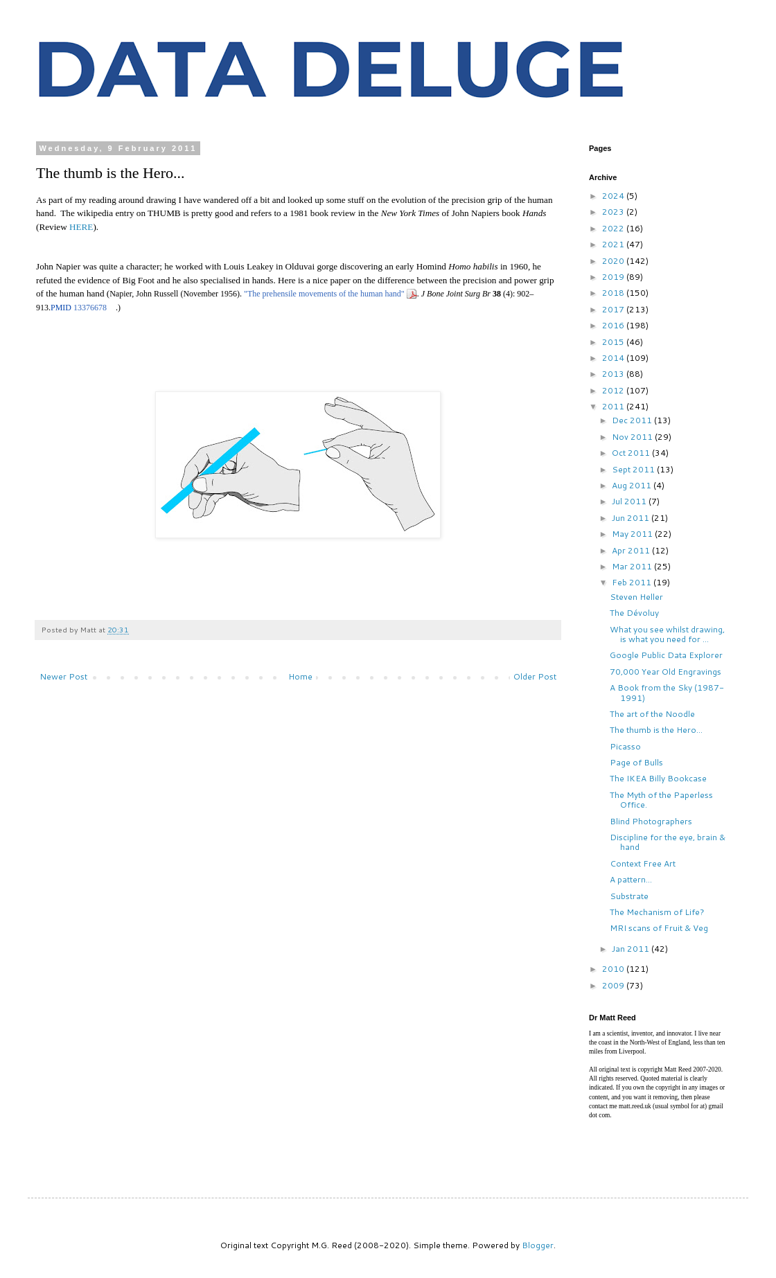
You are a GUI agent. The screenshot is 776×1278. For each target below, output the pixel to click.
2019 (614, 277)
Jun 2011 (631, 518)
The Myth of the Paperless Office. (661, 799)
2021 (614, 244)
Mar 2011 (633, 566)
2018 (614, 293)
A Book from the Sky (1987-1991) (667, 692)
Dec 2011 (633, 420)
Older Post (534, 676)
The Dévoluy (634, 613)
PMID (61, 307)
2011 (614, 406)
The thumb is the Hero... (656, 730)
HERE (81, 227)
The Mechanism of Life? (657, 912)
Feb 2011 (632, 582)
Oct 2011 (632, 453)
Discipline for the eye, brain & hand (667, 842)
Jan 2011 (631, 949)
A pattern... (631, 879)
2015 (614, 342)
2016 (614, 325)
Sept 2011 (634, 469)
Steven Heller (636, 597)
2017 (614, 309)
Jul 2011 (630, 501)
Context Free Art (643, 863)
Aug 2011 (632, 485)
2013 (614, 374)
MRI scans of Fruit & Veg (659, 928)
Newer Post (63, 676)
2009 (614, 985)
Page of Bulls (636, 762)
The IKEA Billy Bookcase (658, 778)
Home (300, 676)
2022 (614, 228)
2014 (614, 358)
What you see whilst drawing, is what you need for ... (667, 634)
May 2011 (633, 534)
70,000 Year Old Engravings (665, 671)
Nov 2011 (633, 437)
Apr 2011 (632, 550)
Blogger (538, 1245)
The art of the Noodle (652, 714)
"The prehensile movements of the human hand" (324, 294)
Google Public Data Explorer (666, 655)
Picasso (625, 746)
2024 (614, 196)
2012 (614, 390)
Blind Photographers (651, 821)
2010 (614, 969)
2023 (614, 212)
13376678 (90, 307)
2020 (614, 261)
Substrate (629, 896)
